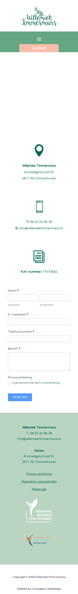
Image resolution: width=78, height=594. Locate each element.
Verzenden (20, 397)
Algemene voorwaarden (39, 482)
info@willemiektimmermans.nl (39, 439)
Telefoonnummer (21, 332)
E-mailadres (18, 314)
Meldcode (39, 489)
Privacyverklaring (49, 383)
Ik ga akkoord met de (34, 383)
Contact (39, 48)
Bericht (14, 349)
